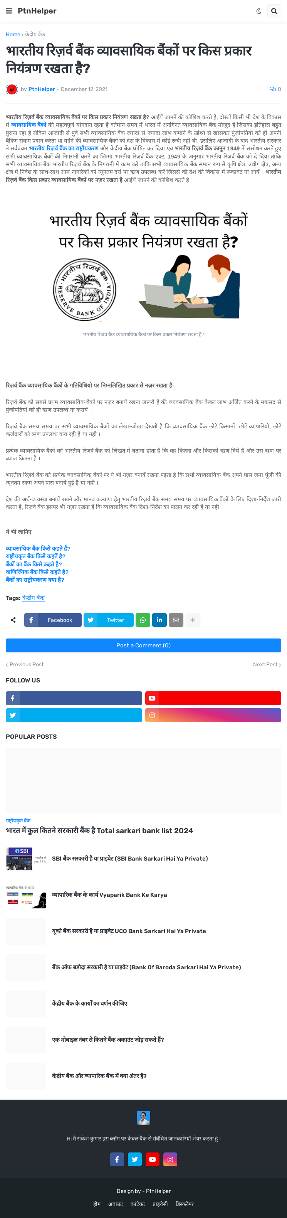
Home (13, 34)
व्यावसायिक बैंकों (29, 125)
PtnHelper (37, 10)
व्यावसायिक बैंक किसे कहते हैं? (38, 549)
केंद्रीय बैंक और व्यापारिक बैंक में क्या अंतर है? (99, 1076)
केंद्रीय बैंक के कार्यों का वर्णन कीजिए (89, 1003)
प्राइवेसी (160, 1204)
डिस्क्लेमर (185, 1204)
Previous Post (27, 664)
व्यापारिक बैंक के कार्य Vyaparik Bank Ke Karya (109, 894)
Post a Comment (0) (143, 645)
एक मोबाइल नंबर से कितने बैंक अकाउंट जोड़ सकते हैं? (108, 1039)
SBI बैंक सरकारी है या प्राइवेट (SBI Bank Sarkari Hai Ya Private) (130, 858)
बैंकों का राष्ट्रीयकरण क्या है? (35, 580)
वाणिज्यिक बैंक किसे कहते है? (37, 572)
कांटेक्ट (138, 1204)
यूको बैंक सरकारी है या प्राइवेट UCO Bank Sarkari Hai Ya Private (129, 931)
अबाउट (115, 1204)
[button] (9, 11)
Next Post (265, 664)
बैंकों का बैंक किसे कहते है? (34, 564)
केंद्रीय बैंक (35, 34)
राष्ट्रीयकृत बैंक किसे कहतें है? (35, 556)
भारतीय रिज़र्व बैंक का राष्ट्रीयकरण (64, 148)
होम (97, 1204)
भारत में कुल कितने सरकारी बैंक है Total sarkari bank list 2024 (99, 830)
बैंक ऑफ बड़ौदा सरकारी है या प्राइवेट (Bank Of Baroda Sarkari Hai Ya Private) (146, 967)
